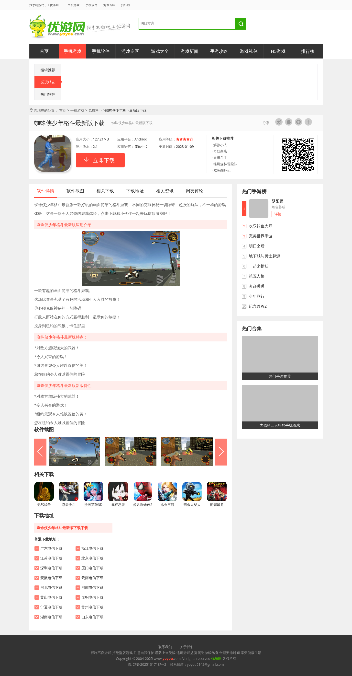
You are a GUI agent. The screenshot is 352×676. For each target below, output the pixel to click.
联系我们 (165, 646)
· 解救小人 (219, 144)
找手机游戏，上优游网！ (45, 5)
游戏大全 (160, 51)
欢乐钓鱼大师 (260, 225)
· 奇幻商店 (219, 151)
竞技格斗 (95, 110)
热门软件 (48, 94)
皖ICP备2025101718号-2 (147, 664)
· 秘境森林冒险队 (224, 164)
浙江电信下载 (92, 548)
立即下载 (104, 160)
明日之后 (256, 246)
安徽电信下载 (51, 578)
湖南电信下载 (51, 617)
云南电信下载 (92, 578)
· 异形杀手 (219, 157)
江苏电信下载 (51, 558)
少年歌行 (256, 296)
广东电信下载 (51, 548)
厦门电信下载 (92, 568)
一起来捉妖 (258, 266)
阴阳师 (277, 201)
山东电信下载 (92, 617)
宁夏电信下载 (51, 607)
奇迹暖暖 (256, 286)
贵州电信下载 (92, 607)
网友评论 (194, 191)
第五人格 (256, 276)
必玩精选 (51, 82)
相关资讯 (165, 191)
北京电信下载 (92, 558)
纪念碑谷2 (258, 306)
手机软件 (91, 5)
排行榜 (125, 5)
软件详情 (45, 191)
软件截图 (75, 191)
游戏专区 (109, 5)
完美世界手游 (260, 235)
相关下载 (105, 191)
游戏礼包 (248, 51)
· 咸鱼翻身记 (221, 170)
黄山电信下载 (51, 597)
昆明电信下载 (92, 597)
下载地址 (135, 191)
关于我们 (187, 646)
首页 (44, 51)
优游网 (57, 27)
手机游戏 (73, 5)
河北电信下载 (51, 588)
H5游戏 (278, 51)
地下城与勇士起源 (264, 256)
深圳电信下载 (51, 568)
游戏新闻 (189, 51)
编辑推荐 (48, 69)
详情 (278, 213)
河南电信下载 (92, 588)
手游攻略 (219, 51)
